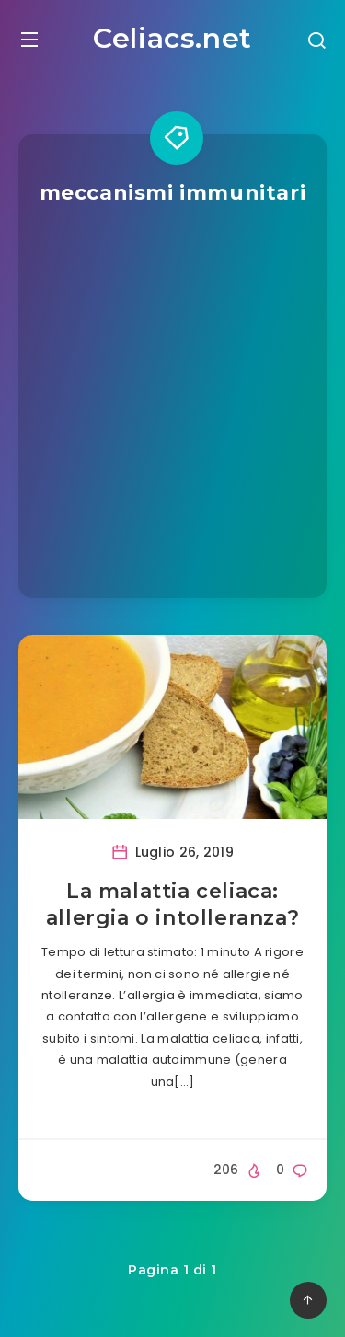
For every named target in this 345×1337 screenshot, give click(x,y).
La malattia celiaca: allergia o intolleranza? (172, 905)
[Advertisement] (172, 388)
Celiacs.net (172, 38)
